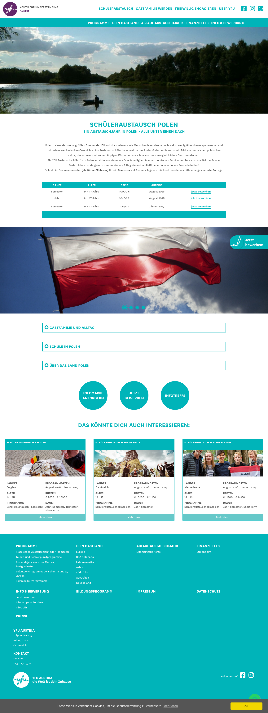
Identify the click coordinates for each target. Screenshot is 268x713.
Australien (82, 577)
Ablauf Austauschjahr (162, 23)
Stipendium (204, 551)
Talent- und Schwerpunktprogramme (39, 557)
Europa (80, 551)
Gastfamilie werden (154, 8)
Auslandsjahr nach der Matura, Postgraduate (35, 564)
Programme (98, 23)
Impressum (146, 591)
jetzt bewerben (201, 191)
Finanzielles (197, 23)
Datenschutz (208, 591)
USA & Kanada (85, 557)
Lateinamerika (85, 562)
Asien (79, 567)
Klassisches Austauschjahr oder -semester (42, 551)
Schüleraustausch (116, 8)
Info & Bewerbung (227, 23)
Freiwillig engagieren (195, 8)
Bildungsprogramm (94, 591)
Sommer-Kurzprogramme (31, 581)
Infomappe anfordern (29, 602)
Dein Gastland (125, 23)
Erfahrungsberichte (148, 551)
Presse (22, 616)
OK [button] (246, 706)
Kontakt (18, 658)
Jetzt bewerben (25, 597)
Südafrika (82, 572)
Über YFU (227, 8)
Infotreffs (22, 607)
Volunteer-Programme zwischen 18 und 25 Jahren (42, 573)
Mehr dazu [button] (171, 706)
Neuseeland (83, 582)
